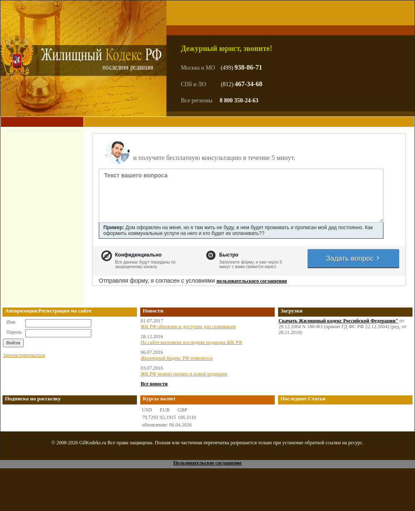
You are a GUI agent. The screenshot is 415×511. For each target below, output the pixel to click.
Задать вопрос (353, 258)
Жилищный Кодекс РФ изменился (177, 358)
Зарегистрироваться (24, 355)
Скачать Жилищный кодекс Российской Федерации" (338, 321)
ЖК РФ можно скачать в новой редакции (184, 374)
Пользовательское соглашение (207, 463)
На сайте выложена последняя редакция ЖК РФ (191, 342)
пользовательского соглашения (252, 281)
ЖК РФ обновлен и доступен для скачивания (188, 326)
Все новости (154, 384)
